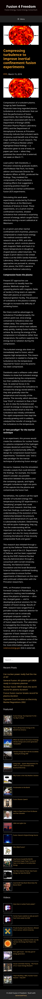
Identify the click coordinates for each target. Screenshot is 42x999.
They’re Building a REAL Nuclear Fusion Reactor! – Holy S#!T (25, 977)
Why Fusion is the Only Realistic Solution (26, 775)
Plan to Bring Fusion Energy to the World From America (24, 729)
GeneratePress (21, 995)
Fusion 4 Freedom (21, 6)
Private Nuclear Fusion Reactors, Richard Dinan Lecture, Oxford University (26, 929)
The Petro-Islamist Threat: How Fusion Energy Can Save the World (25, 872)
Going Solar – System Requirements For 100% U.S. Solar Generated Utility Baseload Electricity (25, 766)
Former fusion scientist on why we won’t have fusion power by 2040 (25, 917)
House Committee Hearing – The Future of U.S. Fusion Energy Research (25, 965)
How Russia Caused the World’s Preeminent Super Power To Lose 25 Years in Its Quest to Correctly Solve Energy (24, 862)
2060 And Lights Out (19, 823)
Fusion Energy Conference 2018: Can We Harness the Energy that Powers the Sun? (26, 942)
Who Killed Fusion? (19, 847)
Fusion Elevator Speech (20, 799)
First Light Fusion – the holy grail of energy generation (24, 953)
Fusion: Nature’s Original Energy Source (25, 835)
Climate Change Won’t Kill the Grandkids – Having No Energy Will (25, 753)
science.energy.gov (11, 648)
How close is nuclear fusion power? (24, 904)
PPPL (5, 74)
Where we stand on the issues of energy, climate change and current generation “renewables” (26, 742)
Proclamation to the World (21, 787)
